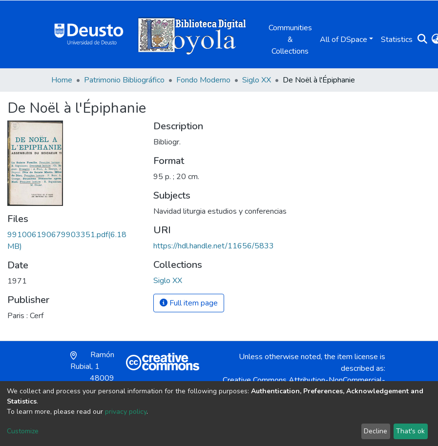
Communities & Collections (290, 39)
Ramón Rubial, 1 (92, 372)
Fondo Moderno (203, 80)
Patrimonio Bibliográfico (124, 80)
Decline (375, 431)
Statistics (397, 39)
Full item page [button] (189, 303)
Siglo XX (256, 80)
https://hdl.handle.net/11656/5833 (213, 246)
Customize (23, 431)
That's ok (410, 431)
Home (61, 80)
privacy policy (125, 411)
